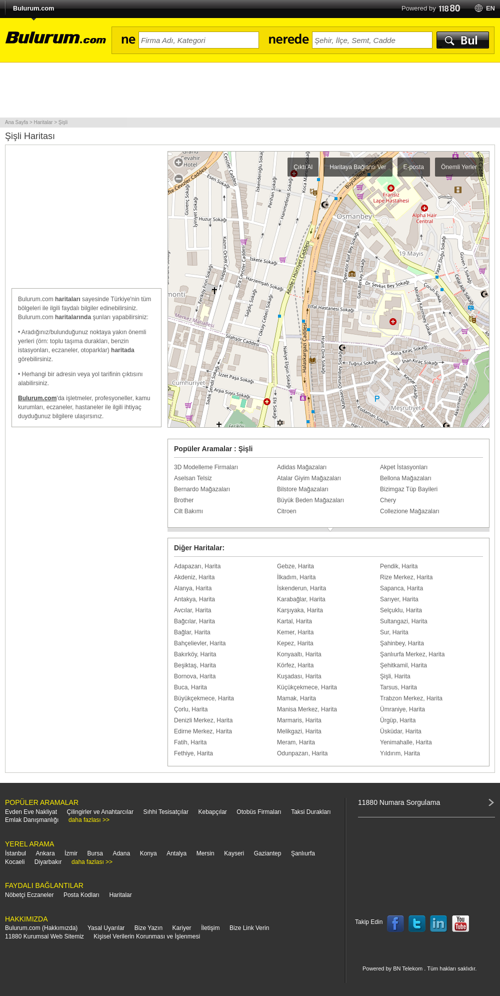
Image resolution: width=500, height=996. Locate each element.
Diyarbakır (48, 861)
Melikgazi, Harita (299, 731)
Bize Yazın (148, 927)
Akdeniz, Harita (194, 577)
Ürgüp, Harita (398, 720)
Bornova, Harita (195, 676)
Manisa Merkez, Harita (307, 709)
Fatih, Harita (190, 742)
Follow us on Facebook (395, 923)
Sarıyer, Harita (399, 599)
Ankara (45, 853)
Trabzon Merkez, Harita (411, 698)
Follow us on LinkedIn (439, 923)
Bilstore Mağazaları (302, 489)
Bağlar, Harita (192, 632)
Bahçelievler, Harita (200, 643)
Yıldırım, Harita (400, 753)
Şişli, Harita (395, 676)
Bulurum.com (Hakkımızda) (41, 927)
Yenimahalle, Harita (406, 742)
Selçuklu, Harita (401, 610)
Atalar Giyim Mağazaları (309, 478)
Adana (121, 853)
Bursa (95, 853)
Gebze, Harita (295, 566)
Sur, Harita (394, 632)
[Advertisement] (250, 90)
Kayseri (234, 853)
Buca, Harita (190, 687)
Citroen (286, 511)
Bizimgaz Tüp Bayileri (409, 489)
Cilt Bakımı (188, 511)
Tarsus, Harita (398, 687)
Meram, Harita (296, 742)
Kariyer (182, 927)
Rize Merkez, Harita (406, 577)
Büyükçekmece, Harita (204, 698)
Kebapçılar (212, 811)
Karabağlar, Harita (301, 599)
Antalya (176, 853)
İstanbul (15, 853)
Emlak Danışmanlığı (31, 819)
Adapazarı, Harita (197, 566)
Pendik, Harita (399, 566)
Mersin (205, 853)
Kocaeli (14, 861)
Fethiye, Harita (193, 753)
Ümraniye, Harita (402, 709)
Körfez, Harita (295, 665)
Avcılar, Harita (192, 610)
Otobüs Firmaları (258, 811)
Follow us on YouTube (461, 923)
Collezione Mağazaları (410, 511)
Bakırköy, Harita (195, 654)
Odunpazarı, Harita (302, 753)
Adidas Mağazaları (301, 467)
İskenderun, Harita (301, 588)
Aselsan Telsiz (193, 478)
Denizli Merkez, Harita (203, 720)
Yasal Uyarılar (106, 927)
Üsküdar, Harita (401, 731)
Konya (148, 853)
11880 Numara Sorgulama (399, 802)
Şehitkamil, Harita (403, 665)
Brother (184, 500)
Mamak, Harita (296, 698)
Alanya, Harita (193, 588)
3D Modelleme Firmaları (206, 467)
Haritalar (120, 894)
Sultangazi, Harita (404, 621)
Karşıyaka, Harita (300, 610)
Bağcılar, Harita (194, 621)
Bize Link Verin (249, 927)
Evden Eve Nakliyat (31, 811)
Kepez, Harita (295, 643)
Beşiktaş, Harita (195, 665)
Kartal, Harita (294, 621)
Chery (388, 500)
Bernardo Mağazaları (202, 489)
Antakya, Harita (194, 599)
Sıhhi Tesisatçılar (165, 811)
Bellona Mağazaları (406, 478)
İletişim (210, 927)
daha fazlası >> (89, 819)
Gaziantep (268, 853)
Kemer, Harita (295, 632)
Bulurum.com (33, 8)
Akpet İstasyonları (404, 467)
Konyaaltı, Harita (299, 654)
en (490, 8)
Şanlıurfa (303, 853)
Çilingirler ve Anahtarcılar (100, 811)
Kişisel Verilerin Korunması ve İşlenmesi (147, 936)
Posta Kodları (82, 894)
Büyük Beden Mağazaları (310, 500)
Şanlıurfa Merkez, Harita (412, 654)
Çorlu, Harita (191, 709)
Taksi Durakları (310, 811)
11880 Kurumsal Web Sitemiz (44, 936)
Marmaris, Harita (299, 720)
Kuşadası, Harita (299, 676)
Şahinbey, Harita (402, 643)
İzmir (71, 853)
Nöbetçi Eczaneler (29, 894)
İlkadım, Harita (296, 577)
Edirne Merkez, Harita (203, 731)
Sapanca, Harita (401, 588)
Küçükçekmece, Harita (307, 687)
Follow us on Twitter (417, 923)
